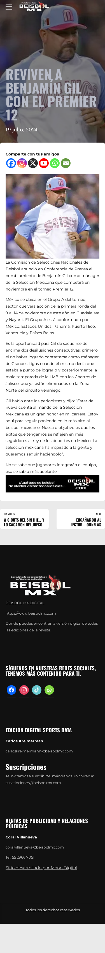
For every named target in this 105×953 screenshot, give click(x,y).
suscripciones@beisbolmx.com (33, 783)
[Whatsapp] (55, 163)
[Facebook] (11, 163)
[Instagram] (22, 163)
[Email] (66, 163)
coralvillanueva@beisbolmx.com (35, 847)
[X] (33, 163)
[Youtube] (44, 163)
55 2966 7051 (23, 857)
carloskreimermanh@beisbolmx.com (39, 751)
